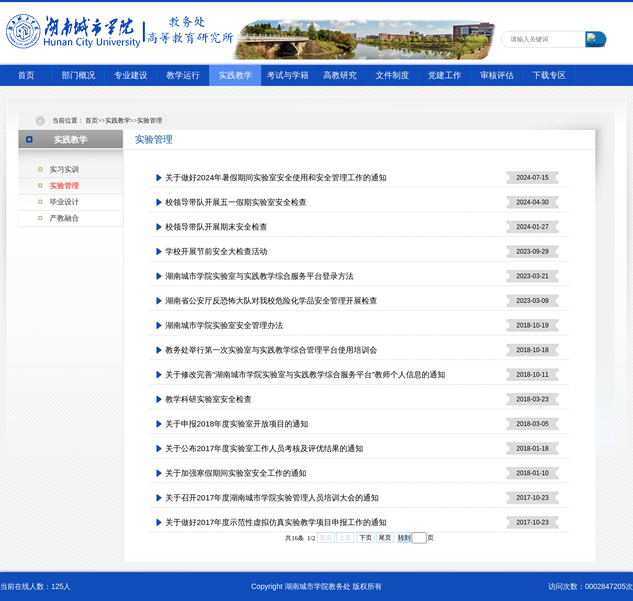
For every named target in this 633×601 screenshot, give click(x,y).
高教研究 (340, 75)
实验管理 (64, 185)
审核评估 (497, 75)
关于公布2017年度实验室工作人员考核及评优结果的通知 (264, 448)
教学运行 (183, 75)
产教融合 (64, 218)
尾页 (385, 537)
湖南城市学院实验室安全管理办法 (224, 325)
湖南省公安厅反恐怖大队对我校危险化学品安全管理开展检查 (271, 300)
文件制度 (392, 75)
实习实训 (64, 169)
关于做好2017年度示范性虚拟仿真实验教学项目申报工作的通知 (276, 522)
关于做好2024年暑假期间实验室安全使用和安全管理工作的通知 (276, 177)
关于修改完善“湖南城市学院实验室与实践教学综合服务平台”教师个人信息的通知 (305, 374)
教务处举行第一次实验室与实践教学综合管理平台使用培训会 (271, 349)
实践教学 (235, 75)
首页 (26, 75)
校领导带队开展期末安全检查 (216, 226)
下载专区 (549, 75)
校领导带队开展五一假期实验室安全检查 (236, 202)
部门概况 (78, 75)
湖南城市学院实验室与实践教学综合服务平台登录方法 (259, 275)
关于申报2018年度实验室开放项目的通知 (236, 423)
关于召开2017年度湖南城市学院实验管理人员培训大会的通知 (272, 497)
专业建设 (131, 75)
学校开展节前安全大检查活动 (216, 251)
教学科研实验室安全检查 (208, 399)
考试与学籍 (288, 75)
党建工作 (444, 75)
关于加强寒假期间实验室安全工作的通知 (236, 472)
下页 (365, 537)
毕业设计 (64, 202)
